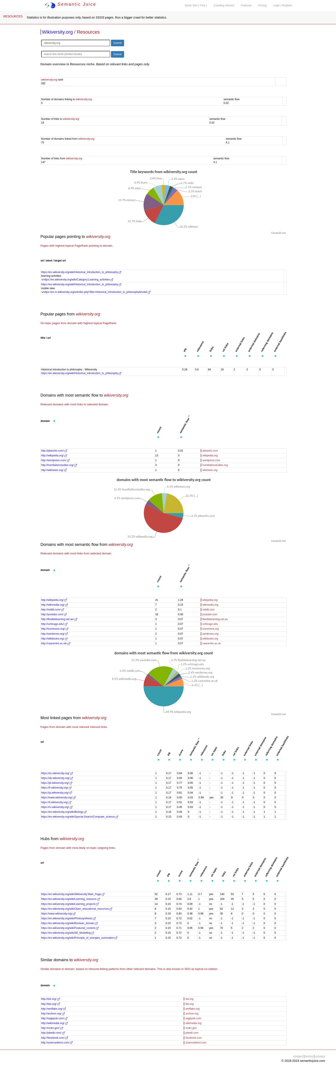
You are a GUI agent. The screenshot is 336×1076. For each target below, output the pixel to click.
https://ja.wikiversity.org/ (56, 792)
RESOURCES (13, 16)
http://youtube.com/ (54, 614)
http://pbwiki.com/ (53, 1032)
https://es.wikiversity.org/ (57, 773)
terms (309, 1056)
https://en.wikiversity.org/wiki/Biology (64, 811)
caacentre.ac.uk (211, 643)
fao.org (189, 1004)
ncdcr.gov (190, 1028)
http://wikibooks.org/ (54, 638)
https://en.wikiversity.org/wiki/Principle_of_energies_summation (79, 937)
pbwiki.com (191, 1032)
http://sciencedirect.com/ (57, 1042)
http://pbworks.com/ (54, 450)
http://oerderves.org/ (54, 633)
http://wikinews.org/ (54, 470)
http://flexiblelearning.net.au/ (59, 619)
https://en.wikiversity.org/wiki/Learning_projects (70, 904)
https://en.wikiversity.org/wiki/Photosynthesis (68, 918)
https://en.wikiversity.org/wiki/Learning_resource (70, 899)
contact (298, 1056)
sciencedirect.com (195, 1042)
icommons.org (210, 628)
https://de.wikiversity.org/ (57, 778)
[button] (185, 356)
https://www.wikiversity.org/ (58, 797)
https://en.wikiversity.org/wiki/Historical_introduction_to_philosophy (81, 272)
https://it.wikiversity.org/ (56, 802)
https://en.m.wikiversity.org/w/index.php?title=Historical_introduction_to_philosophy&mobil (96, 292)
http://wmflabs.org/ (53, 1008)
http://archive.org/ (53, 1013)
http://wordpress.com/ (55, 460)
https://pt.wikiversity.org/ (56, 782)
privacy (320, 1056)
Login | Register (282, 5)
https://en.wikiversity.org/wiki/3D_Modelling (67, 932)
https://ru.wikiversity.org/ (56, 807)
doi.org (189, 998)
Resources (88, 32)
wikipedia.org (210, 455)
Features (246, 5)
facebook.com (193, 1037)
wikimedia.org (210, 604)
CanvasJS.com (278, 233)
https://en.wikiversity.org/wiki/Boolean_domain (69, 923)
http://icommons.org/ (54, 628)
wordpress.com (211, 460)
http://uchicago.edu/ (54, 624)
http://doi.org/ (50, 998)
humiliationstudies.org (215, 465)
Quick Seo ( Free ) (196, 5)
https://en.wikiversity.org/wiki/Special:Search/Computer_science (79, 816)
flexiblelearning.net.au (215, 619)
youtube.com (209, 614)
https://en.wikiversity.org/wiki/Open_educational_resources (76, 908)
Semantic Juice (70, 4)
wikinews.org (209, 470)
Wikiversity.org (57, 32)
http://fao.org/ (50, 1004)
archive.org (191, 1013)
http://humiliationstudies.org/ (59, 465)
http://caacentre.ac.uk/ (55, 643)
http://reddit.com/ (52, 609)
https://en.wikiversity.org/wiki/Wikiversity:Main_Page (73, 894)
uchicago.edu (210, 624)
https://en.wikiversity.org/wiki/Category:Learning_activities (78, 279)
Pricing (262, 5)
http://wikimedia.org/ (54, 604)
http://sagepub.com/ (54, 1018)
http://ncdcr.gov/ (52, 1028)
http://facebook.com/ (54, 1037)
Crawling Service (224, 5)
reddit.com (208, 609)
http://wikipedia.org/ (54, 455)
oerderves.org (210, 633)
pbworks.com (210, 450)
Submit (117, 43)
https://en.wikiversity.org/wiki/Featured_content (70, 928)
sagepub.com (193, 1018)
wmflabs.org (192, 1008)
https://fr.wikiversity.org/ (56, 787)
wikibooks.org (210, 638)
